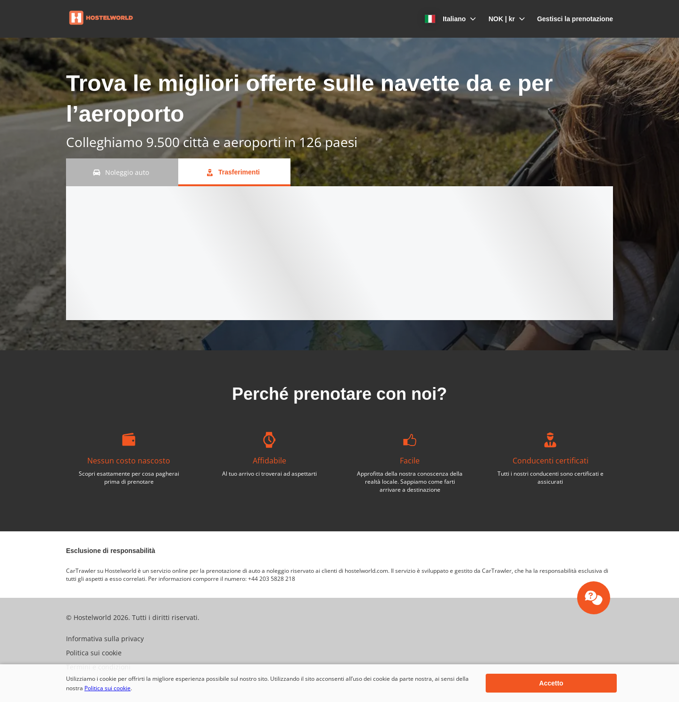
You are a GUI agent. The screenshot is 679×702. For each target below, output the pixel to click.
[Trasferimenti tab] (234, 172)
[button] (445, 18)
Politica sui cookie (107, 688)
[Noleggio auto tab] (122, 172)
